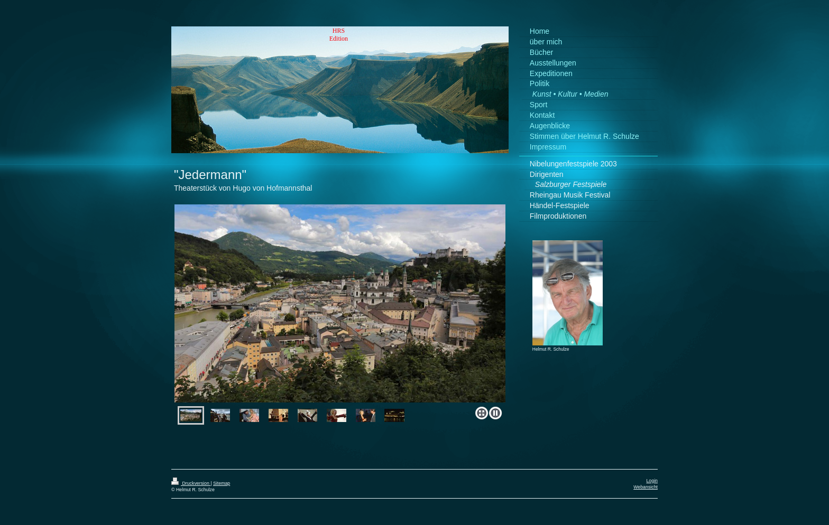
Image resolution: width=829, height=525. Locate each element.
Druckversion (190, 483)
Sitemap (221, 483)
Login (652, 480)
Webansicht (645, 487)
